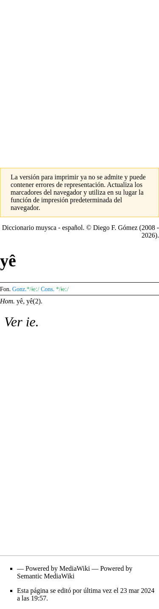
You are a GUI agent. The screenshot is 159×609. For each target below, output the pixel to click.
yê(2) (33, 301)
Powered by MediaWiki (57, 568)
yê (20, 301)
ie (31, 321)
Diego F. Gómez (115, 227)
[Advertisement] (79, 79)
